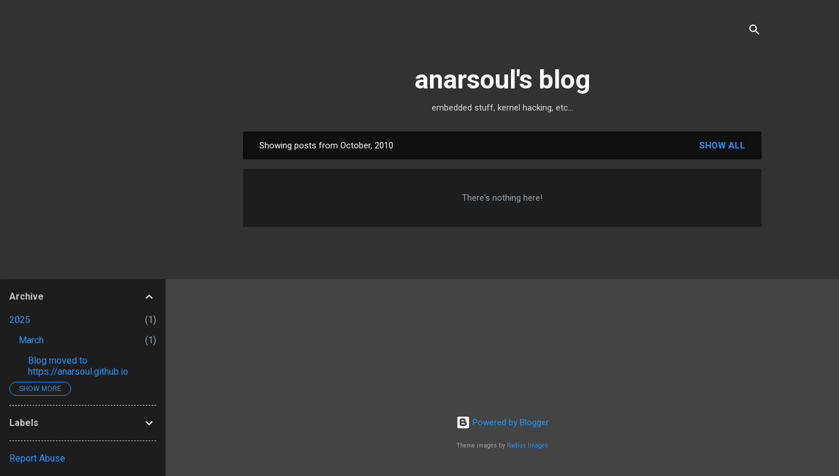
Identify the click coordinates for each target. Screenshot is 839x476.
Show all (722, 145)
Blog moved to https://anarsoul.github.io (78, 366)
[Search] (755, 31)
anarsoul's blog (502, 79)
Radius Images (527, 445)
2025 (19, 319)
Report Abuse (37, 458)
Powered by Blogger (502, 422)
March (31, 340)
